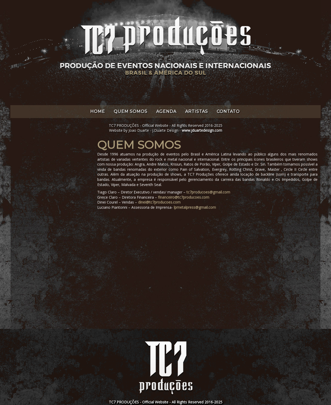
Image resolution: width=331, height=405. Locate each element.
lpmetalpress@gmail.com (195, 207)
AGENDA (166, 111)
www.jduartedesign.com (202, 130)
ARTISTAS (196, 111)
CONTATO (228, 111)
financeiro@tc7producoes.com (183, 197)
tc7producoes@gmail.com (208, 192)
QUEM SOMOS (130, 111)
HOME (97, 111)
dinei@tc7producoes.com (159, 202)
